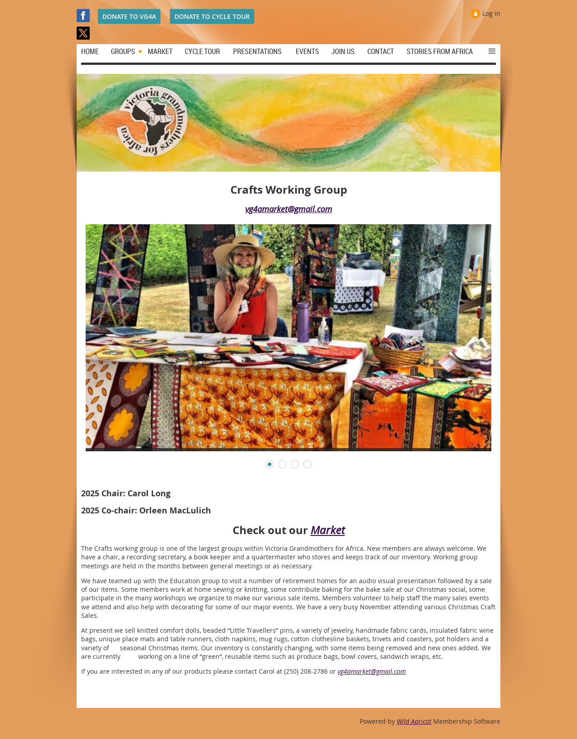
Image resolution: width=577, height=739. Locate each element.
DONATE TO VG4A (129, 16)
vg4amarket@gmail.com (288, 209)
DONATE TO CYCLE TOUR (212, 16)
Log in (491, 13)
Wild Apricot (414, 721)
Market (328, 530)
